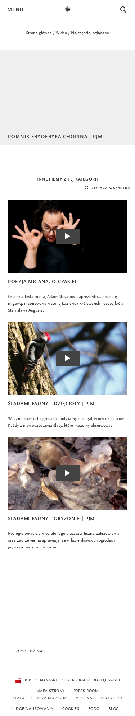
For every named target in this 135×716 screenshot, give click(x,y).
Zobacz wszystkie (107, 188)
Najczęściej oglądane (90, 33)
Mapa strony (50, 691)
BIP (23, 680)
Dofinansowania (35, 709)
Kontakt (49, 680)
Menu (15, 10)
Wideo (61, 33)
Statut (20, 698)
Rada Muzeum (51, 698)
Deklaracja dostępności (93, 680)
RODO (94, 709)
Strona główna (39, 33)
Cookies (71, 709)
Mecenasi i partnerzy (98, 698)
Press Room (86, 691)
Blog (113, 709)
